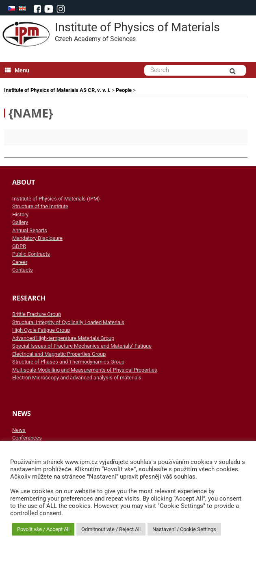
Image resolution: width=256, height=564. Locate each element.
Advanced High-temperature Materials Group (63, 338)
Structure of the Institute (40, 206)
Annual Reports (29, 230)
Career (19, 262)
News (19, 430)
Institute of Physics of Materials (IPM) (56, 199)
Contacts (22, 270)
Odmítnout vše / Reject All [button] (111, 529)
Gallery (20, 222)
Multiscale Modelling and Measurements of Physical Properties (84, 370)
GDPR (19, 246)
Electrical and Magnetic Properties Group (59, 354)
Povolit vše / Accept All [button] (43, 529)
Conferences (27, 438)
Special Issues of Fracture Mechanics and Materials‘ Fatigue (82, 346)
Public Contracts (31, 254)
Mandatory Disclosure (37, 238)
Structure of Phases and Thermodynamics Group (68, 362)
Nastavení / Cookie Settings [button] (184, 529)
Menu (17, 70)
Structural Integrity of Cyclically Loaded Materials (68, 322)
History (20, 214)
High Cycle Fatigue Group (41, 330)
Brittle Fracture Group (36, 314)
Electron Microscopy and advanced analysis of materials (77, 378)
